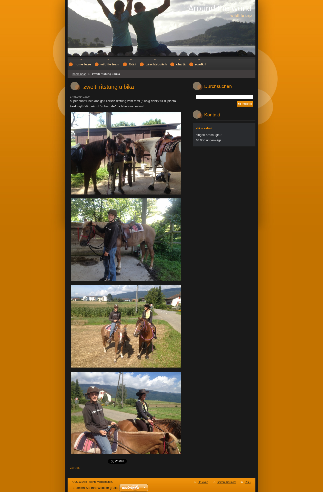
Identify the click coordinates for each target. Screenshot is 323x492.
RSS (248, 482)
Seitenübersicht (226, 482)
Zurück (75, 468)
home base (79, 73)
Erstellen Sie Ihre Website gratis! (95, 488)
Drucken (203, 482)
